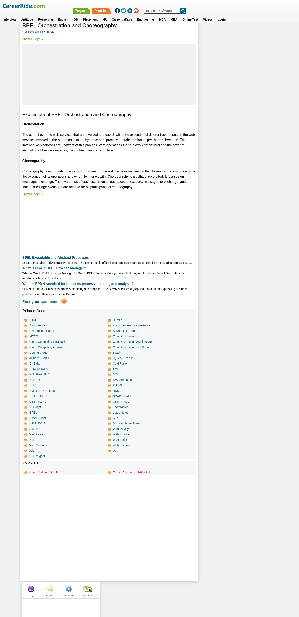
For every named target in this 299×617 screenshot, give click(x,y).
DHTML (34, 363)
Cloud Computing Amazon (46, 347)
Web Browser (121, 434)
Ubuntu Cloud (38, 352)
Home (98, 590)
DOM (116, 374)
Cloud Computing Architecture (132, 341)
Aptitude (27, 14)
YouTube (179, 590)
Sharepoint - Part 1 (41, 330)
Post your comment (39, 302)
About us (111, 590)
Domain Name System (127, 423)
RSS (116, 390)
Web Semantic (39, 445)
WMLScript (120, 439)
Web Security (121, 445)
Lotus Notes (120, 412)
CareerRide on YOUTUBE (46, 472)
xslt (31, 450)
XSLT (33, 385)
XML (116, 369)
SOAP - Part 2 (122, 396)
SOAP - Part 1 (38, 396)
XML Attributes (122, 380)
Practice (210, 6)
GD (76, 14)
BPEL (50, 31)
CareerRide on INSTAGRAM (131, 472)
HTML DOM (37, 423)
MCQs (208, 32)
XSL (32, 439)
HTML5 (117, 320)
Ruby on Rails (38, 369)
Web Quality (121, 429)
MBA (174, 14)
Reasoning (45, 14)
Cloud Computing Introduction (48, 341)
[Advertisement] (109, 74)
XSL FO (34, 380)
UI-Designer (37, 456)
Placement (90, 14)
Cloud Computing (124, 336)
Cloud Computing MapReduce (132, 347)
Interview (9, 14)
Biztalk (117, 352)
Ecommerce (120, 407)
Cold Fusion (120, 363)
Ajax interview (38, 325)
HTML (33, 320)
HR (105, 14)
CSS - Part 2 (121, 401)
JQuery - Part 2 (123, 358)
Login (222, 14)
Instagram (195, 590)
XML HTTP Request (42, 390)
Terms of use (147, 590)
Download (264, 32)
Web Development (32, 31)
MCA (162, 14)
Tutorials (246, 32)
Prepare (190, 6)
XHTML (118, 385)
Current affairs (122, 14)
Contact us (128, 590)
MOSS (33, 336)
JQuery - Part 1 (39, 358)
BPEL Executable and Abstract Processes (55, 257)
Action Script (37, 418)
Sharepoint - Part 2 (125, 330)
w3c (115, 418)
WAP (116, 450)
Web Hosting (37, 434)
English (63, 14)
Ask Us (164, 590)
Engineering (145, 14)
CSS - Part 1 (37, 401)
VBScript (35, 407)
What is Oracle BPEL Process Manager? (54, 268)
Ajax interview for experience (131, 325)
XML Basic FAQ (39, 374)
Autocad (34, 429)
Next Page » (32, 39)
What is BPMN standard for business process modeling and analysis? (78, 284)
